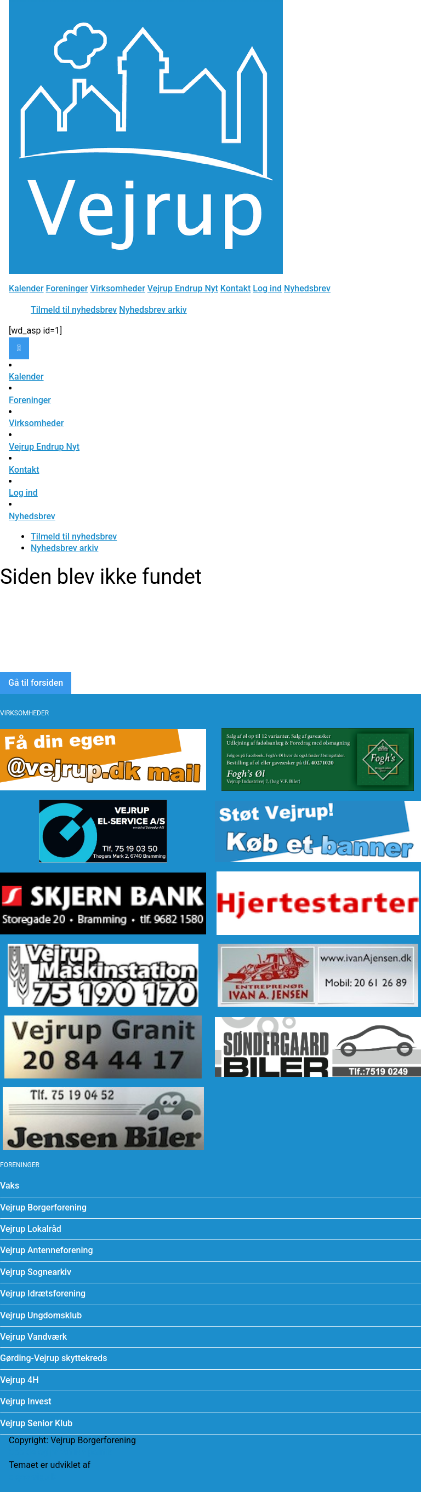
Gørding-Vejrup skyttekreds (53, 1358)
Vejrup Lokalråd (30, 1229)
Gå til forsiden (35, 683)
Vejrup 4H (19, 1380)
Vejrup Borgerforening (43, 1207)
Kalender (26, 288)
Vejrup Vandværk (33, 1337)
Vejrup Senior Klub (36, 1423)
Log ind (267, 288)
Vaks (9, 1185)
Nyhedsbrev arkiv (152, 310)
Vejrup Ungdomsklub (41, 1315)
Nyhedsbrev (307, 288)
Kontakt (235, 288)
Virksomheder (117, 288)
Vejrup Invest (26, 1401)
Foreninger (67, 288)
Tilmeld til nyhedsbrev (74, 310)
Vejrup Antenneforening (46, 1250)
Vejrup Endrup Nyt (182, 288)
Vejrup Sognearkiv (35, 1272)
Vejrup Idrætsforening (43, 1293)
